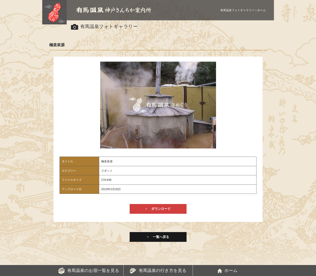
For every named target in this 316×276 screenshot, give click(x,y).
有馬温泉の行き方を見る (163, 270)
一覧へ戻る (161, 237)
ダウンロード (161, 209)
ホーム (261, 10)
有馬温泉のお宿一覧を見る (93, 270)
